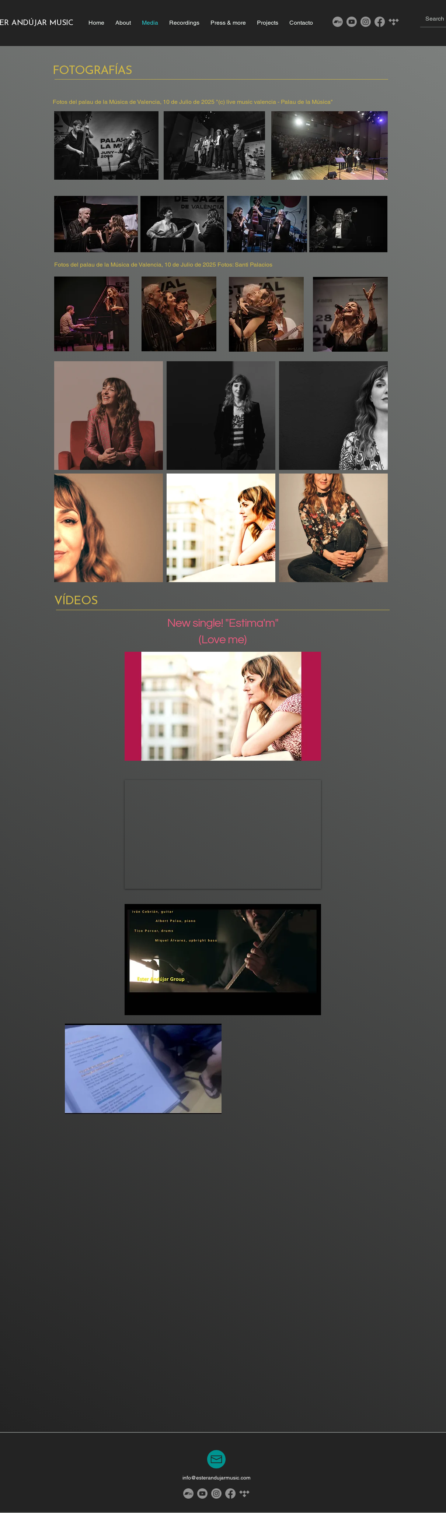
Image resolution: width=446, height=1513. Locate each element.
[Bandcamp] (337, 22)
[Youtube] (351, 22)
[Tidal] (393, 22)
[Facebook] (379, 22)
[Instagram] (365, 22)
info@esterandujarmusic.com (216, 1478)
